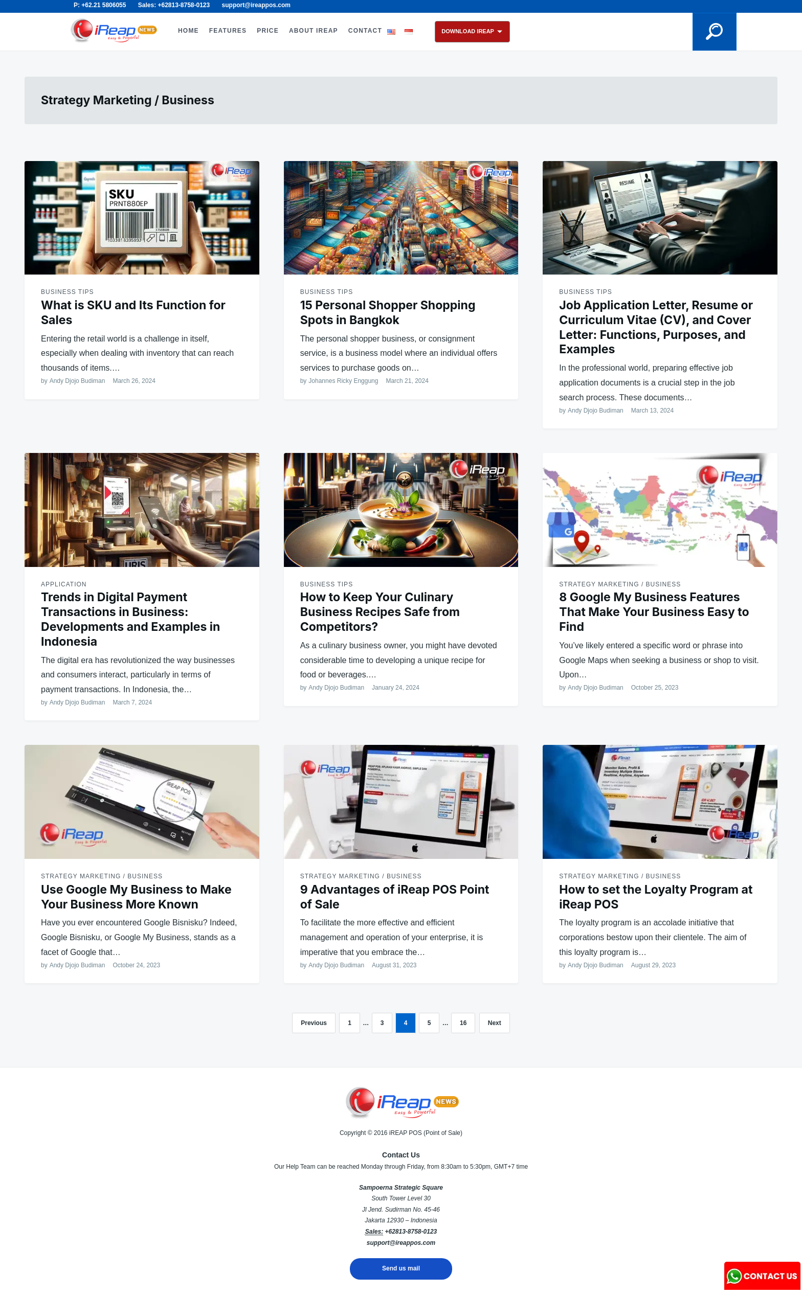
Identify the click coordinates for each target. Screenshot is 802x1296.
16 (463, 1023)
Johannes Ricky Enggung (343, 380)
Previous (314, 1023)
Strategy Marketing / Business (620, 584)
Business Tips (67, 291)
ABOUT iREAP (313, 30)
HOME (188, 30)
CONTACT (365, 30)
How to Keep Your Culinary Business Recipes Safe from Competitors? (380, 612)
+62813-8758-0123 (411, 1231)
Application (63, 584)
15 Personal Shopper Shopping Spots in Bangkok (388, 312)
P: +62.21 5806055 (100, 5)
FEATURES (228, 30)
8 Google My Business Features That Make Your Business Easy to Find (654, 612)
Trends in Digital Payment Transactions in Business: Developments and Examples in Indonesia (130, 619)
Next (494, 1023)
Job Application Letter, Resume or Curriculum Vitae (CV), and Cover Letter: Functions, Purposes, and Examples (656, 327)
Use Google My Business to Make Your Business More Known (136, 897)
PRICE (268, 30)
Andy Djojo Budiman (77, 380)
